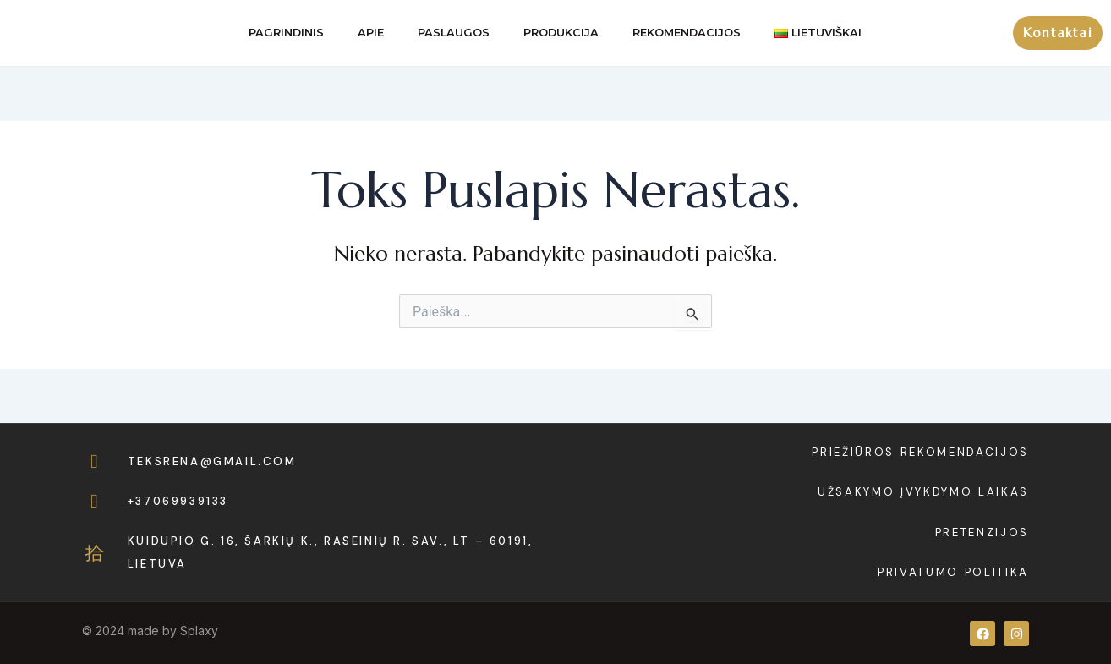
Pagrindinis (286, 32)
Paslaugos (454, 32)
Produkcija (561, 32)
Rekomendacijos (686, 32)
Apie (371, 32)
